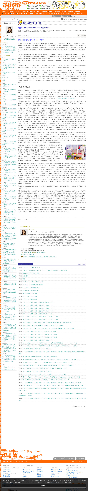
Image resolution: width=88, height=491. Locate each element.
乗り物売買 (40, 471)
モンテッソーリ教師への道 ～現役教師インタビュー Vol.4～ (9, 137)
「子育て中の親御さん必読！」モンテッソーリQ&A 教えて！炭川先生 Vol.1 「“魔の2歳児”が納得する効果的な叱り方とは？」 (9, 236)
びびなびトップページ (9, 369)
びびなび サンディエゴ (72, 474)
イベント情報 (26, 472)
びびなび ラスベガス (71, 475)
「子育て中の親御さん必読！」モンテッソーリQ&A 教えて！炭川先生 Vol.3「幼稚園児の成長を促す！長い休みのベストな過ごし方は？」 (9, 337)
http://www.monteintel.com (27, 254)
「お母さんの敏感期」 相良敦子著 (65, 98)
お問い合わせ (6, 476)
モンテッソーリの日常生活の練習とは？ (33, 284)
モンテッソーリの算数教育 (9, 105)
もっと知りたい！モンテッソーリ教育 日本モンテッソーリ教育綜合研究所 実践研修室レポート (9, 163)
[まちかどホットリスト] (34, 11)
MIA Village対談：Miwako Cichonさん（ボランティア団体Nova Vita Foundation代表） (9, 291)
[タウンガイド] (24, 11)
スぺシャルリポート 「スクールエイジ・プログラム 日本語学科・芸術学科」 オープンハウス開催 (9, 178)
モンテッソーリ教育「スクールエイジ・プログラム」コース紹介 (9, 185)
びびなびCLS (6, 469)
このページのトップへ (80, 406)
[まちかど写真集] (38, 13)
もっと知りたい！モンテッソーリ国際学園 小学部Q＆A (9, 284)
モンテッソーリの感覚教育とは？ (31, 287)
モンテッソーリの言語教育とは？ (31, 290)
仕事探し (25, 476)
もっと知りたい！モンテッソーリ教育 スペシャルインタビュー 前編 (9, 150)
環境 (3, 81)
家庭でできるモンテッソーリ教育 (31, 273)
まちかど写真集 (55, 476)
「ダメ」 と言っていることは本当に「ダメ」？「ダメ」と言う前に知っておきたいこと (9, 66)
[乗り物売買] (70, 11)
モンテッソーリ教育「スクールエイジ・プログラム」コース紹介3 (9, 198)
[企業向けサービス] (70, 13)
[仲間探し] (12, 13)
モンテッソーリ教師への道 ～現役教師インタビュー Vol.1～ (9, 117)
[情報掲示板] (57, 11)
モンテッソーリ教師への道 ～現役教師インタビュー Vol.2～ (9, 124)
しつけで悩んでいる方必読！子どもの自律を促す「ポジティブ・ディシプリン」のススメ (9, 309)
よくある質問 (6, 475)
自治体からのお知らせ (56, 471)
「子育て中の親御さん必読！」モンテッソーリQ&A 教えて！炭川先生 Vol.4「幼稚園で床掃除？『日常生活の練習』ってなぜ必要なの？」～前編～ (9, 348)
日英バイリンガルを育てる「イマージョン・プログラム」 (9, 229)
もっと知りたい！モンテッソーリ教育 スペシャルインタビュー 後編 (9, 156)
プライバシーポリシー (24, 461)
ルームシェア (40, 476)
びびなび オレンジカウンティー (74, 472)
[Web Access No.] (54, 13)
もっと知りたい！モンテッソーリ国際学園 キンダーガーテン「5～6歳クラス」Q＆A (9, 277)
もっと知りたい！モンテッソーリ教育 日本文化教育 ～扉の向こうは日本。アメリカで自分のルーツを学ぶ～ (9, 220)
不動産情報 (40, 475)
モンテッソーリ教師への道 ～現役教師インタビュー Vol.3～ (9, 130)
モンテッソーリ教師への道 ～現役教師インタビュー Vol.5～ (9, 143)
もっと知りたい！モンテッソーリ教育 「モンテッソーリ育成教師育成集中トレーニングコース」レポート (9, 212)
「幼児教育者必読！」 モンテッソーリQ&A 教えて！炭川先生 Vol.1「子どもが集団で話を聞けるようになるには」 (9, 327)
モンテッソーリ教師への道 (9, 112)
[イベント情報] (43, 11)
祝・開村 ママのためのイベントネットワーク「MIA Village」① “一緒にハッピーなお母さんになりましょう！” (9, 252)
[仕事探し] (50, 11)
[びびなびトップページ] (11, 5)
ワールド (4, 19)
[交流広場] (30, 13)
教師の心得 (5, 77)
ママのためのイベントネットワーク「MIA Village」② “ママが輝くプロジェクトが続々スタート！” (9, 261)
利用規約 (5, 461)
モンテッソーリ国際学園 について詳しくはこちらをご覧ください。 (40, 256)
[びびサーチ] (5, 11)
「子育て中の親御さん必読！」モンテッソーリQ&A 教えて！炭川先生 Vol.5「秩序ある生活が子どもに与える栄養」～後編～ (9, 49)
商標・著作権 (13, 461)
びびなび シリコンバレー (72, 477)
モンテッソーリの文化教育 (9, 108)
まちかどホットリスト (28, 471)
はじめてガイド (7, 471)
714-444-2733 (10, 38)
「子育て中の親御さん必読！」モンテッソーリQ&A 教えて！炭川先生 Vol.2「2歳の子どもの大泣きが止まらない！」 (9, 317)
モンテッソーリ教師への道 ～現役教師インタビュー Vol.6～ (9, 205)
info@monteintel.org (9, 39)
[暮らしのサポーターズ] (21, 13)
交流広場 (53, 475)
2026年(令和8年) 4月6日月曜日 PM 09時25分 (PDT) (75, 19)
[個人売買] (63, 11)
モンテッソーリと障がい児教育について (33, 282)
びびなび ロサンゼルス (72, 470)
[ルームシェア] (5, 13)
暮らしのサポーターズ (9, 23)
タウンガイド (26, 469)
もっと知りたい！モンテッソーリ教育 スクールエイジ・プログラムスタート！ (9, 171)
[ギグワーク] (46, 13)
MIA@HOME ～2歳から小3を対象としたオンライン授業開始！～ (9, 245)
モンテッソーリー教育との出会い (31, 267)
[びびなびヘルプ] (63, 13)
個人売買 (39, 469)
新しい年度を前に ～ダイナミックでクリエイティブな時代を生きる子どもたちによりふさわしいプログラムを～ (9, 300)
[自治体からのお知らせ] (15, 11)
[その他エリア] (79, 13)
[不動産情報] (77, 11)
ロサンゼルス (19, 19)
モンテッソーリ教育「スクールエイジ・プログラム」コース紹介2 (9, 192)
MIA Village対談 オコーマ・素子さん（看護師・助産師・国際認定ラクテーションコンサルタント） (9, 269)
